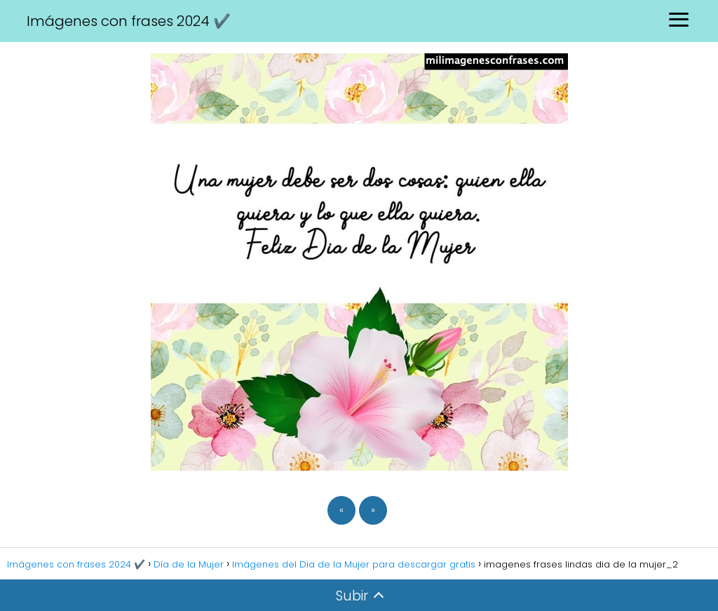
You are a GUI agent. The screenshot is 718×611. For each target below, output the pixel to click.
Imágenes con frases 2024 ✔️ (129, 21)
